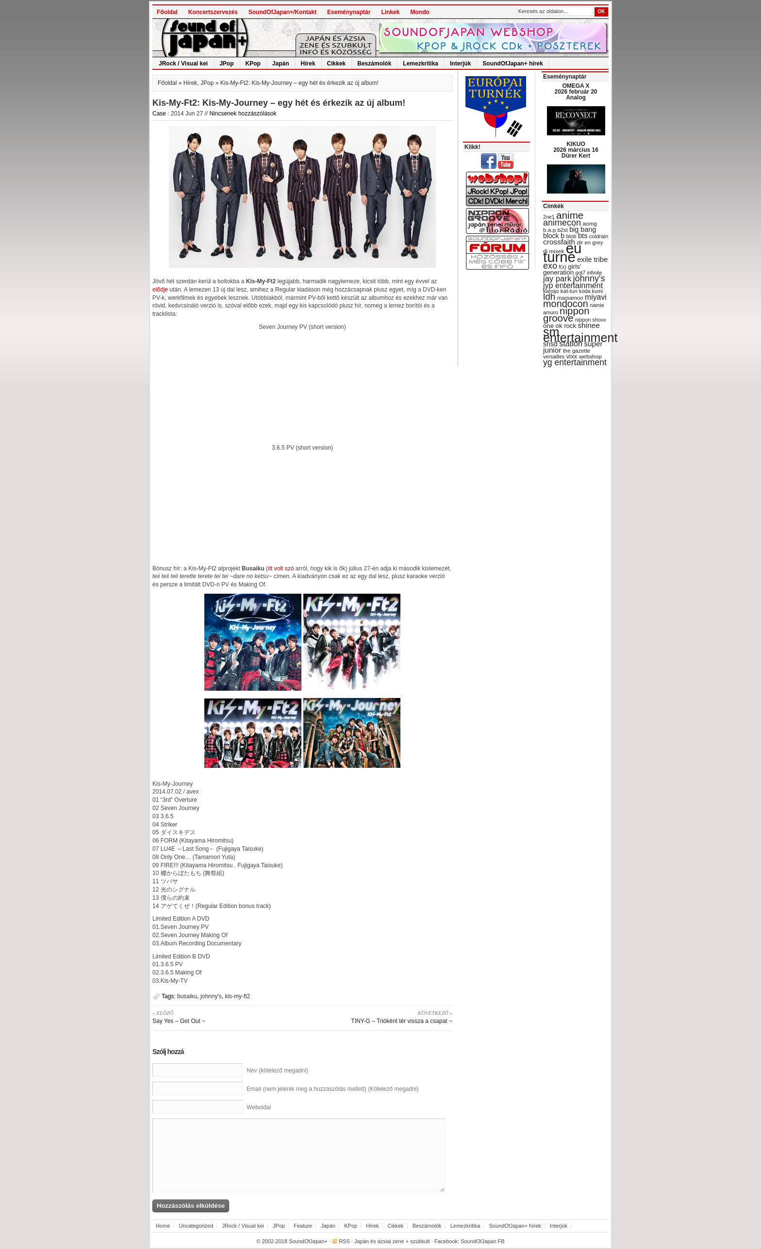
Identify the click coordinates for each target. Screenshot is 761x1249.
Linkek (390, 12)
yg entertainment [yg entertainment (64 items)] (575, 362)
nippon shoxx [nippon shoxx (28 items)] (590, 320)
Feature (303, 1226)
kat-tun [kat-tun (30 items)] (569, 291)
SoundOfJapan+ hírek (512, 63)
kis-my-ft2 (237, 996)
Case (159, 113)
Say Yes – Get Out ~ (224, 1016)
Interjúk (460, 63)
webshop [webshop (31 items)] (590, 356)
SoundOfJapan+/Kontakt (282, 12)
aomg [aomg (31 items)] (589, 223)
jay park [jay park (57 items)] (557, 278)
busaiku (187, 996)
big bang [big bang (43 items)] (582, 229)
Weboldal (259, 1107)
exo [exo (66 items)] (550, 266)
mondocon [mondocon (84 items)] (565, 303)
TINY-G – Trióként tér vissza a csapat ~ (380, 1016)
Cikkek (336, 63)
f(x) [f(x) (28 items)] (562, 267)
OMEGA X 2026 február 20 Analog (575, 91)
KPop (253, 63)
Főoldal (167, 12)
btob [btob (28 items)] (571, 236)
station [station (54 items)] (570, 343)
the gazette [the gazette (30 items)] (577, 351)
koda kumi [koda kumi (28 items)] (591, 291)
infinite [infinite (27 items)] (594, 273)
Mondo (419, 12)
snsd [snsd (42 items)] (550, 344)
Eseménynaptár (348, 12)
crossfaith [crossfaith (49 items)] (559, 242)
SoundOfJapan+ (308, 1241)
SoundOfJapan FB (483, 1241)
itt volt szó (281, 568)
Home (163, 1226)
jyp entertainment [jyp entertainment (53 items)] (573, 285)
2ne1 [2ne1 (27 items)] (549, 217)
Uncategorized (196, 1226)
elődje (160, 289)
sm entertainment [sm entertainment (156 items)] (580, 334)
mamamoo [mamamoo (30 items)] (570, 298)
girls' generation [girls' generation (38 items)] (562, 269)
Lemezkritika (420, 63)
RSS (344, 1241)
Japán (280, 63)
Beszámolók (374, 63)
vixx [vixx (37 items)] (572, 356)
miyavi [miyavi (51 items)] (596, 297)
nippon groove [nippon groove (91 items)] (566, 314)
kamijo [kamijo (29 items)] (551, 291)
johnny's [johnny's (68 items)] (589, 278)
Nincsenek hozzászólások (242, 113)
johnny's (211, 996)
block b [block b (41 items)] (553, 236)
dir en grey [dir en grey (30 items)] (590, 242)
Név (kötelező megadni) (277, 1070)
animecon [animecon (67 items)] (562, 222)
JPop (226, 63)
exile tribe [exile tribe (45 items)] (592, 259)
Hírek (308, 63)
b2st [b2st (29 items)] (563, 230)
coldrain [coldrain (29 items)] (598, 236)
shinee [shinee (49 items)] (589, 325)
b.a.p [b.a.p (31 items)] (549, 230)
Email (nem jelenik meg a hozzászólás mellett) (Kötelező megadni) (332, 1089)
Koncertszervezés (213, 12)
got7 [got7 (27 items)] (580, 273)
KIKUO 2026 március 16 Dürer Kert (575, 150)
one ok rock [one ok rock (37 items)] (559, 325)
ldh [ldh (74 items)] (549, 297)
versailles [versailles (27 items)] (553, 356)
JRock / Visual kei (183, 63)
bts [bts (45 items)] (583, 236)
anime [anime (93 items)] (569, 215)
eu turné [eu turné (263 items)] (562, 252)
